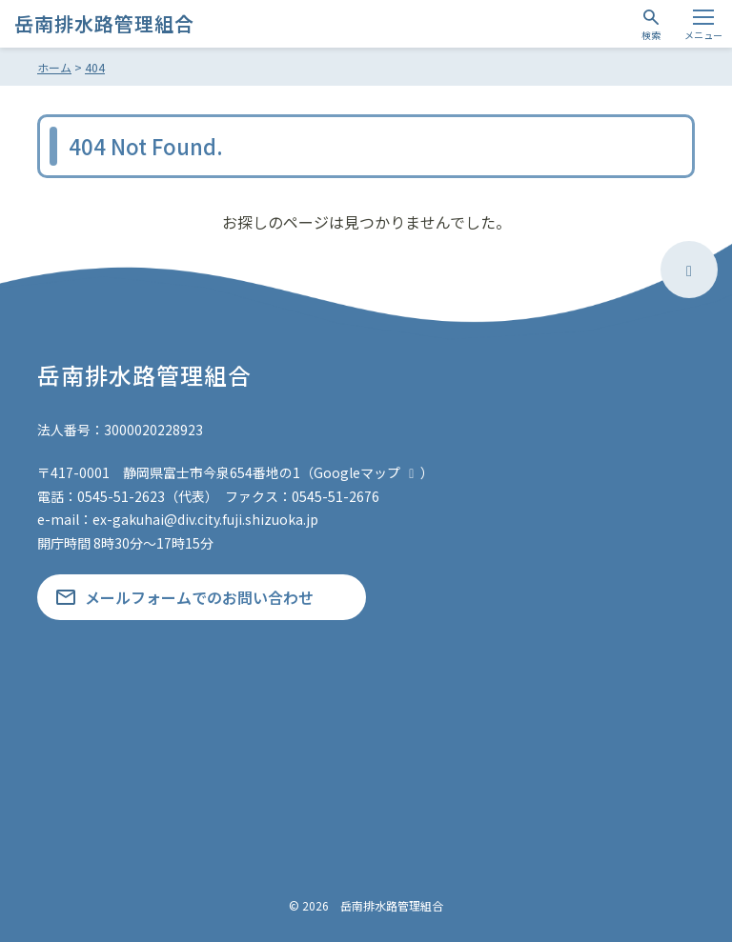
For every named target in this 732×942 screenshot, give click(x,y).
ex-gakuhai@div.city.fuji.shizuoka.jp (205, 519)
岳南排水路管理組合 (104, 23)
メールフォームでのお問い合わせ (199, 597)
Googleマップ (367, 472)
